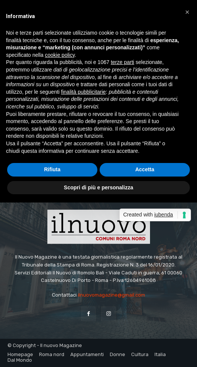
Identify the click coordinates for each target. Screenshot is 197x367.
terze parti (122, 62)
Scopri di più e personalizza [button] (98, 187)
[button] (187, 12)
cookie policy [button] (60, 55)
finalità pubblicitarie (83, 92)
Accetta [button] (145, 169)
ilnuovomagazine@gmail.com (111, 295)
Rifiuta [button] (52, 169)
